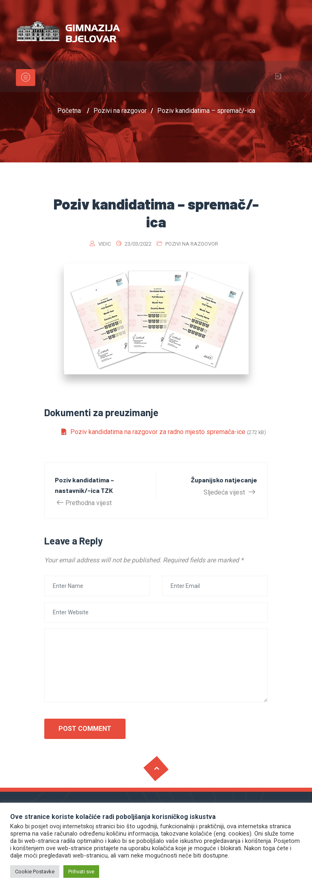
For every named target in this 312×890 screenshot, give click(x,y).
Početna (69, 110)
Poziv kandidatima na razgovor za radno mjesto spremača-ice (157, 432)
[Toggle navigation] (25, 77)
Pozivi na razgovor (191, 244)
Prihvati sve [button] (81, 871)
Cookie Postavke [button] (34, 871)
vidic (104, 244)
